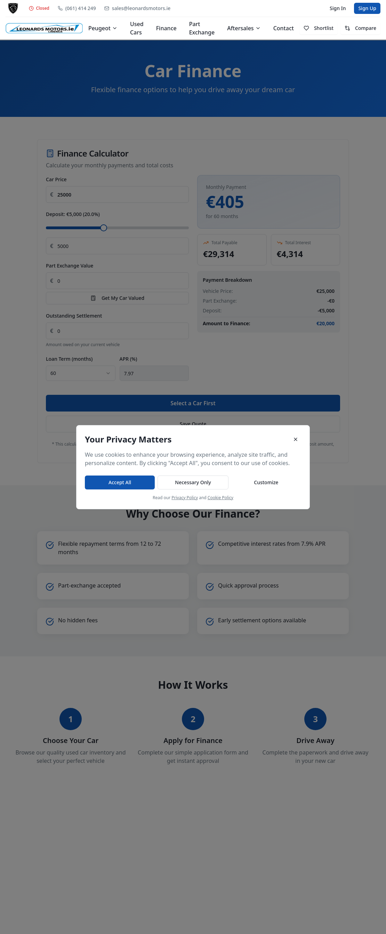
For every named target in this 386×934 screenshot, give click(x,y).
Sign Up (367, 8)
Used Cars (137, 28)
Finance (166, 28)
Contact (283, 28)
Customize (266, 482)
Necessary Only (193, 482)
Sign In (338, 8)
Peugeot (103, 28)
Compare (360, 28)
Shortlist (318, 28)
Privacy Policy (184, 498)
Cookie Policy (220, 498)
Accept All (119, 482)
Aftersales (243, 28)
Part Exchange (202, 28)
